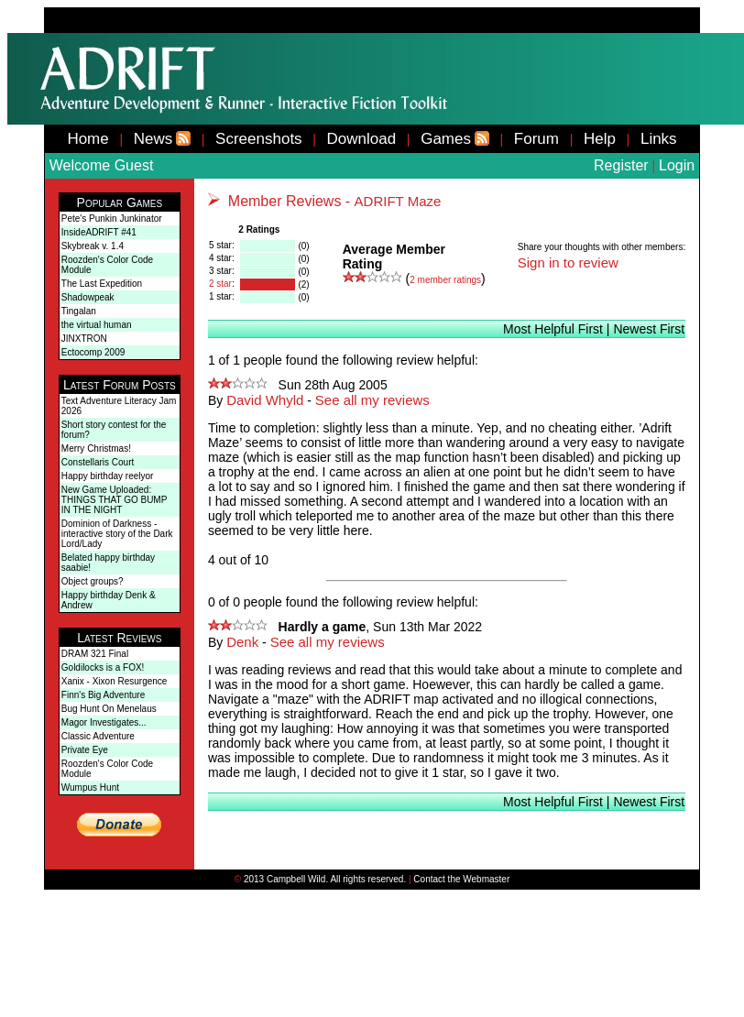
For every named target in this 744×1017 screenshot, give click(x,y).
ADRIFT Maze (398, 201)
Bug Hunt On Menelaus (109, 709)
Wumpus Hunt (90, 787)
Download (362, 139)
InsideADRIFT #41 (99, 232)
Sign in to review (568, 262)
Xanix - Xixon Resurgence (114, 681)
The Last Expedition (101, 284)
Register (621, 165)
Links (658, 139)
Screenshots (258, 139)
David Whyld (264, 400)
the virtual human (96, 325)
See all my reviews (372, 400)
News (153, 139)
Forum (536, 139)
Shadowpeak (88, 297)
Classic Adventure (98, 736)
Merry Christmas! (96, 448)
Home (87, 139)
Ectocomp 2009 (93, 352)
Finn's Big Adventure (103, 695)
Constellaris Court (97, 462)
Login (677, 165)
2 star (220, 284)
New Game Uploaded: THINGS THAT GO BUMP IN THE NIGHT (114, 500)
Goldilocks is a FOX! (103, 667)
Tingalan (78, 311)
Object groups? (92, 581)
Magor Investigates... (104, 722)
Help (600, 139)
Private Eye (84, 750)
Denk (242, 642)
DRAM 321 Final (94, 654)
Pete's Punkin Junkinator (111, 218)
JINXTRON (84, 339)
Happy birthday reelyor (107, 476)
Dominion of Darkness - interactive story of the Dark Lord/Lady (117, 534)
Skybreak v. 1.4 (92, 246)
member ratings (445, 280)
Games (446, 139)
